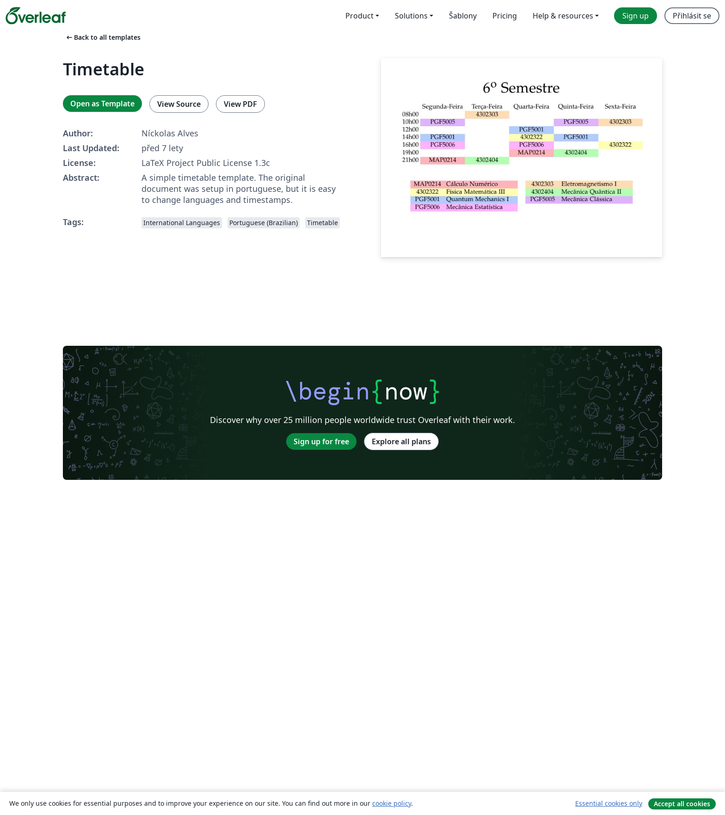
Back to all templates (103, 37)
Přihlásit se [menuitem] (692, 16)
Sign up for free (321, 441)
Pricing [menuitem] (504, 16)
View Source (179, 104)
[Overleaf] (36, 15)
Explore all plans (401, 441)
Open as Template (102, 103)
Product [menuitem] (359, 16)
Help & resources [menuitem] (563, 16)
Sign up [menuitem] (635, 16)
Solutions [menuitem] (411, 16)
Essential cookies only (608, 803)
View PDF (240, 104)
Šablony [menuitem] (463, 16)
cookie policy (391, 803)
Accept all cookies (682, 803)
